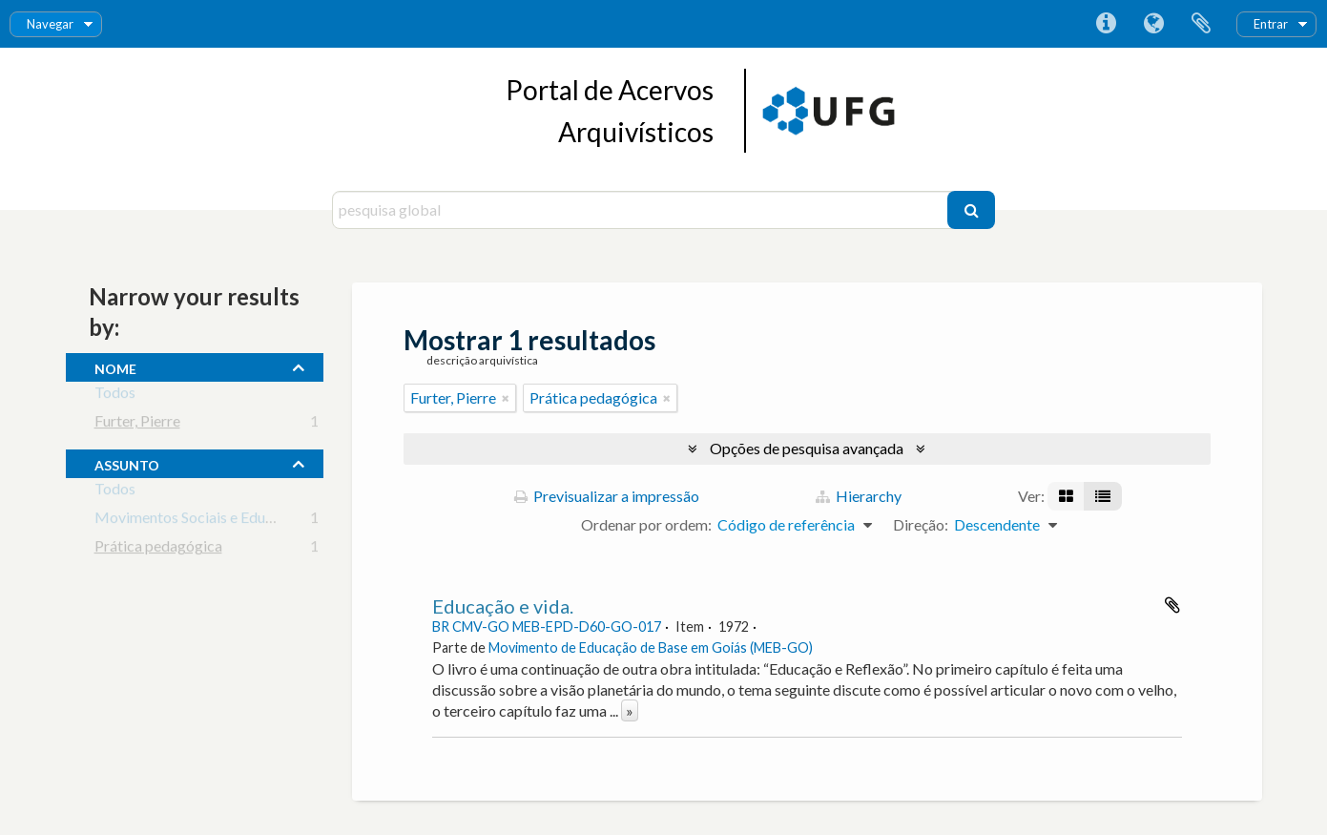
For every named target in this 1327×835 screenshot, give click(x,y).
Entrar (1271, 23)
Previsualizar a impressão (606, 496)
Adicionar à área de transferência (1172, 605)
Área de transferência (1201, 24)
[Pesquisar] (971, 210)
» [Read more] (629, 710)
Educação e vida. (502, 606)
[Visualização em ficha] (1066, 496)
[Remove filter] (505, 397)
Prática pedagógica (158, 549)
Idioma (1153, 24)
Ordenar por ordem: (646, 524)
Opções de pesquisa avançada (806, 448)
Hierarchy (859, 496)
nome (115, 366)
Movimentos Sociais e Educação (198, 520)
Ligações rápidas (1106, 24)
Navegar (50, 23)
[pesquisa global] (642, 210)
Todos (114, 395)
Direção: (920, 524)
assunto (126, 462)
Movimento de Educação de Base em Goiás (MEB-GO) (650, 647)
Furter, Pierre (137, 424)
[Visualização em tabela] (1103, 496)
